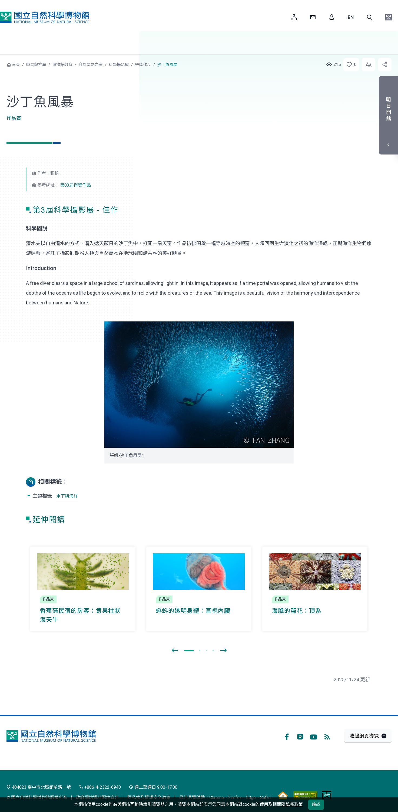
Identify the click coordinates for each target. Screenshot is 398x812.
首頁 (16, 64)
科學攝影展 (119, 64)
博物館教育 (62, 64)
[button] (369, 17)
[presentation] (174, 651)
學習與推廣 (36, 64)
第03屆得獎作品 (75, 185)
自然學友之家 (90, 64)
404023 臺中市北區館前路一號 (38, 787)
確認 (316, 804)
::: (282, 17)
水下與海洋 (67, 496)
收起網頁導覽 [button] (364, 736)
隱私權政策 (292, 804)
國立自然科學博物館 (44, 17)
